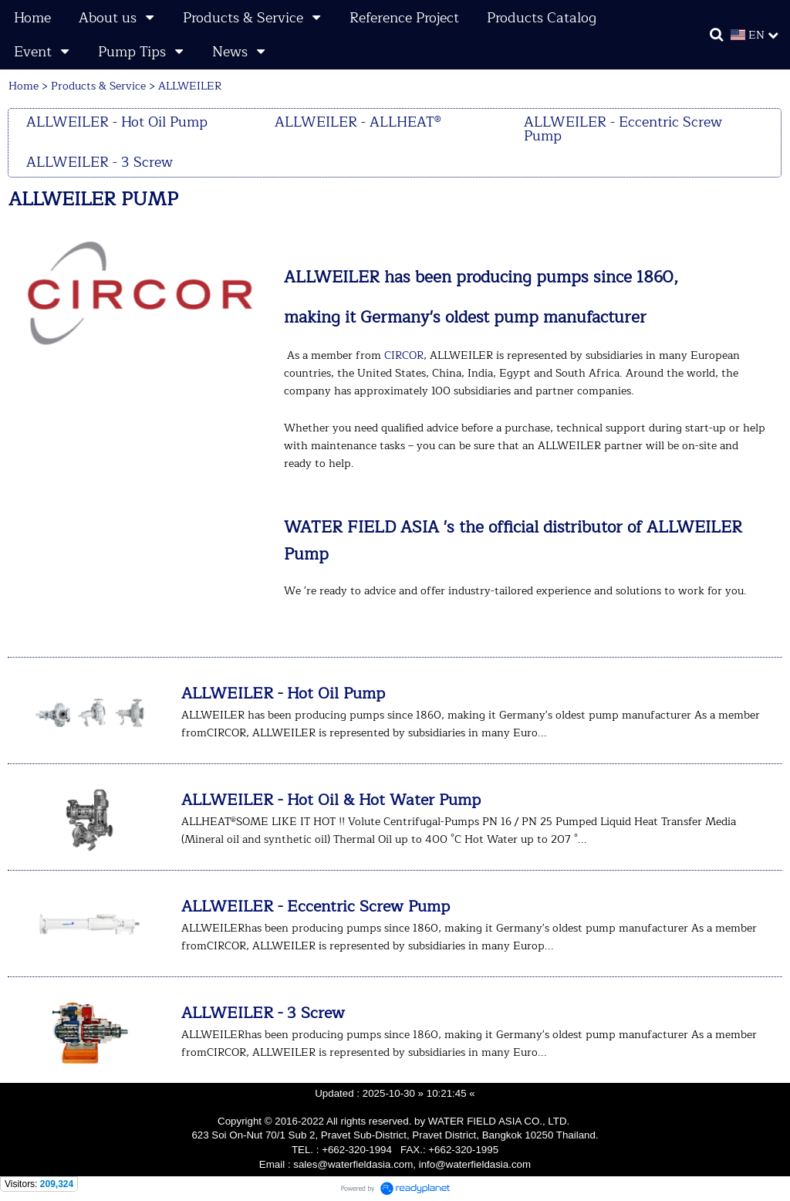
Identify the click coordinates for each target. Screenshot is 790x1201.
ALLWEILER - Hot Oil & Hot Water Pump (331, 800)
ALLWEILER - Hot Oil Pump (283, 693)
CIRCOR (404, 355)
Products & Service (98, 86)
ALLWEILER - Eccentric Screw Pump (315, 906)
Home (23, 86)
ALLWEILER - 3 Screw (263, 1013)
